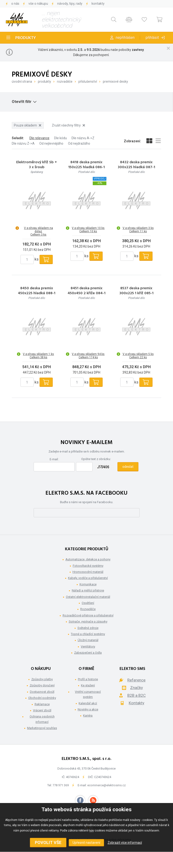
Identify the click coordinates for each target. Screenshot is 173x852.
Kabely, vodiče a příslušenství (88, 578)
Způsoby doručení (42, 685)
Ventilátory (88, 646)
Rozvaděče (64, 81)
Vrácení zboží (42, 710)
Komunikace (88, 584)
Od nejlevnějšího (51, 143)
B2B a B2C (136, 695)
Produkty (25, 38)
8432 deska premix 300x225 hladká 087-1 (136, 165)
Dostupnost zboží (42, 691)
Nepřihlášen (125, 37)
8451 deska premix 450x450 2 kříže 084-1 (86, 291)
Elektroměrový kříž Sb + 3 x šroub (36, 165)
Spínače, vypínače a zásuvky (88, 621)
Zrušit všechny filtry (68, 125)
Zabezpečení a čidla (88, 652)
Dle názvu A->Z (83, 138)
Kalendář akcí (88, 703)
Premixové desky (115, 81)
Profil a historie (88, 679)
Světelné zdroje (87, 628)
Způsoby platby (42, 679)
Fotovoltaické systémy (88, 565)
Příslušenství (87, 81)
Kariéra (88, 715)
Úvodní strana (22, 81)
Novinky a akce (88, 709)
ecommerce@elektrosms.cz (106, 785)
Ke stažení (88, 685)
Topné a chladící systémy (88, 634)
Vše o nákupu (38, 3)
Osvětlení (88, 603)
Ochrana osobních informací (42, 719)
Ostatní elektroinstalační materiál (88, 597)
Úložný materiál (88, 640)
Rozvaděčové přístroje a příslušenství (88, 615)
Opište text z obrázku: (96, 459)
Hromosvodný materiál (87, 572)
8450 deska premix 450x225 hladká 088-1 (36, 291)
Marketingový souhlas (42, 728)
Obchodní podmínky (42, 698)
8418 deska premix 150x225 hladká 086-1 (86, 165)
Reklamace (42, 704)
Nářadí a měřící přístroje (88, 590)
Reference (136, 680)
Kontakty (98, 3)
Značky (136, 687)
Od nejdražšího (79, 143)
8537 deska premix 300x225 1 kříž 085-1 (136, 291)
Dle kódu (60, 138)
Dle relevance (39, 138)
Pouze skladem (27, 125)
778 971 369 (60, 785)
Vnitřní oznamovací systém (88, 694)
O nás (15, 3)
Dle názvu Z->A (23, 143)
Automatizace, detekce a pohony (87, 559)
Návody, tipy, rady (69, 3)
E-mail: (54, 459)
